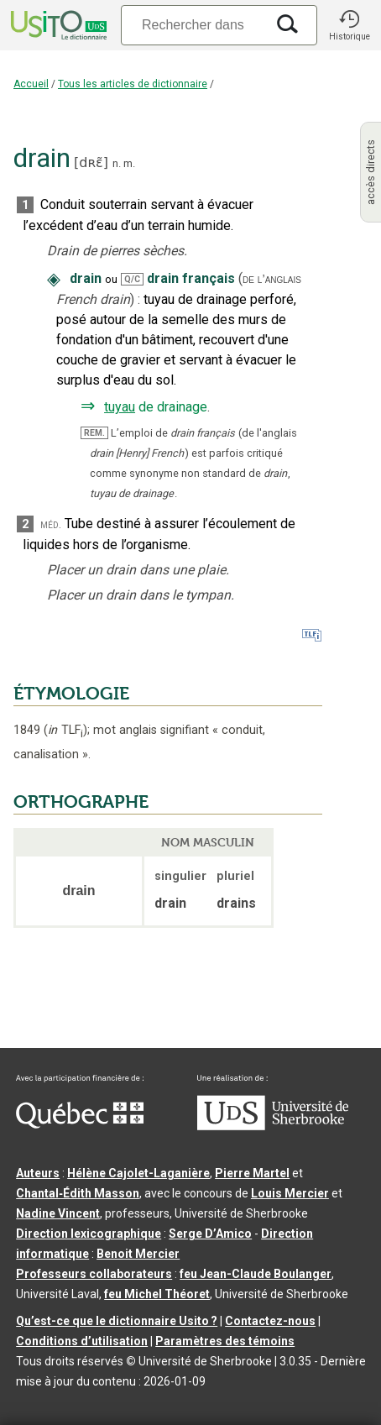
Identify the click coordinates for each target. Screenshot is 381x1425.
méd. (50, 524)
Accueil (31, 84)
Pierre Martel (252, 1173)
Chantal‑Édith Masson (77, 1193)
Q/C (132, 279)
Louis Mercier (290, 1193)
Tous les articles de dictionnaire (132, 84)
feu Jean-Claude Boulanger (255, 1274)
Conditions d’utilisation (82, 1341)
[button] (349, 25)
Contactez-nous (270, 1321)
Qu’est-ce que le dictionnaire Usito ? (116, 1321)
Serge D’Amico (210, 1233)
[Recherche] (193, 25)
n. (116, 163)
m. (129, 163)
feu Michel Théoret (157, 1294)
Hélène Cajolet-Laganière (138, 1173)
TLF (65, 730)
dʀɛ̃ (90, 162)
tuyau (119, 407)
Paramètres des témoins (225, 1341)
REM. (94, 432)
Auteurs (38, 1173)
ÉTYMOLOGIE (71, 694)
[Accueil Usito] (57, 25)
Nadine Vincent (58, 1213)
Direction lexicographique (88, 1233)
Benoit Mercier (138, 1253)
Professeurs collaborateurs (94, 1274)
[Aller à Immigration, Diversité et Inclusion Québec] (80, 1124)
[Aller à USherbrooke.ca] (272, 1126)
